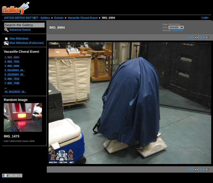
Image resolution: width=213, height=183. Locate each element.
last (202, 37)
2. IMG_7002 (12, 61)
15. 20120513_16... (15, 91)
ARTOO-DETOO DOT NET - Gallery (27, 17)
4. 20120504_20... (15, 70)
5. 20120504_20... (15, 74)
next (190, 37)
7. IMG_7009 (12, 83)
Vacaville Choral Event (83, 17)
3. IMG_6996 (12, 66)
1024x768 (177, 30)
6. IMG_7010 (12, 79)
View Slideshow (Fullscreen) (26, 43)
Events (59, 17)
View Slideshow (18, 38)
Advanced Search (20, 29)
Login (205, 17)
